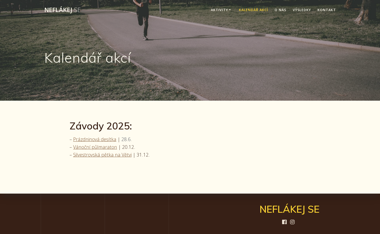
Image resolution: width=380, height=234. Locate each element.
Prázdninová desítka (94, 139)
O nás (280, 10)
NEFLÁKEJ (62, 10)
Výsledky (302, 10)
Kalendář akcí (253, 10)
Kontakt (326, 10)
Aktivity (219, 10)
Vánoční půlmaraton (95, 147)
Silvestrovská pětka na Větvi (102, 154)
